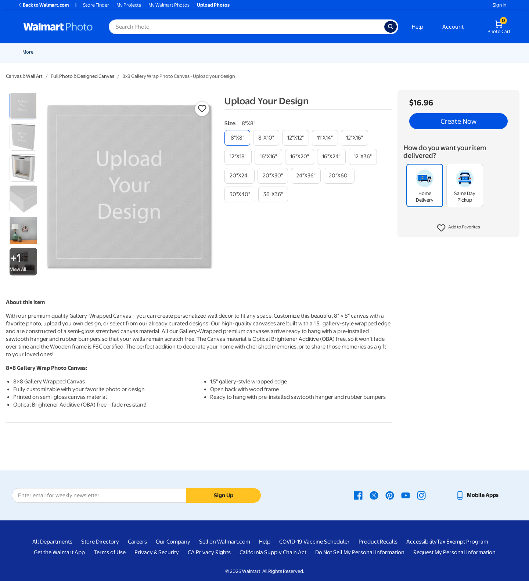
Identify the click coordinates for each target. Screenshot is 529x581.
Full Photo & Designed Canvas (82, 76)
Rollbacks (30, 52)
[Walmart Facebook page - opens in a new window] (358, 495)
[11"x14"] (325, 138)
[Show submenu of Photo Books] (377, 52)
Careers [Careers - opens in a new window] (137, 541)
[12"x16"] (354, 138)
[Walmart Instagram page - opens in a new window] (421, 495)
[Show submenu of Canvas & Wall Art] (307, 52)
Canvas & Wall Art (285, 52)
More (511, 52)
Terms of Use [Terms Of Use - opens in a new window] (110, 552)
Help (417, 27)
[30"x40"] (239, 194)
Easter (119, 52)
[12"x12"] (295, 138)
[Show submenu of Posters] (258, 52)
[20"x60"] (339, 176)
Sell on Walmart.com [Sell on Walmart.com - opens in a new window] (224, 541)
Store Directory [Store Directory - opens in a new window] (100, 541)
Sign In (499, 5)
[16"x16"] (268, 157)
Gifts (391, 52)
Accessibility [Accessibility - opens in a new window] (421, 541)
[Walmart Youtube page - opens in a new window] (405, 495)
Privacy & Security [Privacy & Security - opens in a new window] (156, 552)
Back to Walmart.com (43, 5)
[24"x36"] (306, 176)
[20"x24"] (239, 176)
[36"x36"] (273, 194)
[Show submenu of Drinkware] (463, 52)
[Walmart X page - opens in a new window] (374, 495)
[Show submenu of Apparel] (429, 52)
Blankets (325, 52)
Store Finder (96, 5)
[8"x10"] (266, 138)
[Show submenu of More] (520, 52)
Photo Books (360, 52)
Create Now (458, 121)
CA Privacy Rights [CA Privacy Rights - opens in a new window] (209, 552)
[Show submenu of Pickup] (152, 52)
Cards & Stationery (206, 52)
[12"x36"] (363, 157)
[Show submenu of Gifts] (399, 52)
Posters (246, 52)
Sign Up (223, 495)
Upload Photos (213, 5)
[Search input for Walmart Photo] (246, 26)
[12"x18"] (238, 157)
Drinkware (449, 52)
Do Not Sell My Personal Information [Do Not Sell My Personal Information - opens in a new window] (359, 552)
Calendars (482, 52)
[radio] (23, 105)
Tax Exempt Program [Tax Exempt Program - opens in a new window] (462, 541)
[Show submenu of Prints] (177, 52)
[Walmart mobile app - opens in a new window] (477, 495)
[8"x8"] (237, 138)
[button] (459, 228)
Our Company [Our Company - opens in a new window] (173, 541)
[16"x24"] (331, 157)
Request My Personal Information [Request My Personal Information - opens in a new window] (454, 552)
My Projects (128, 5)
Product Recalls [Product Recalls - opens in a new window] (378, 541)
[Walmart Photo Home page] (58, 27)
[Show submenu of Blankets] (337, 52)
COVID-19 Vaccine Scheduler (314, 541)
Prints (168, 52)
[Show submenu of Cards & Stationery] (229, 52)
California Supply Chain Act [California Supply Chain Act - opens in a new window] (273, 552)
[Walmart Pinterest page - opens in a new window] (389, 495)
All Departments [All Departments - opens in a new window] (52, 541)
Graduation (91, 52)
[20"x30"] (273, 176)
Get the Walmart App (59, 552)
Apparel (417, 52)
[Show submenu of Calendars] (496, 52)
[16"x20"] (299, 157)
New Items (60, 52)
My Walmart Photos (169, 5)
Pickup (141, 52)
